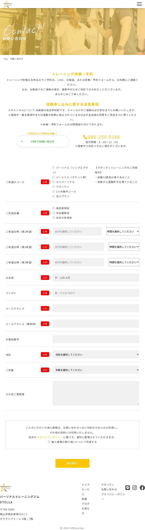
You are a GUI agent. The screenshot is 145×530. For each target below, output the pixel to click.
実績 (84, 499)
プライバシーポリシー (50, 437)
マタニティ (107, 484)
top (6, 58)
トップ (86, 484)
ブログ (86, 503)
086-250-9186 (101, 141)
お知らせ (86, 511)
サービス (86, 492)
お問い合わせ (109, 489)
